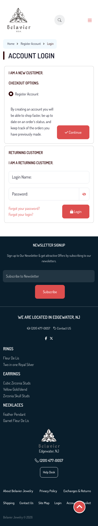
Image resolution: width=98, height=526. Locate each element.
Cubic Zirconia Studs (17, 383)
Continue (73, 132)
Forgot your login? (21, 214)
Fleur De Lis (11, 358)
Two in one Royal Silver (18, 364)
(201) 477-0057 (38, 328)
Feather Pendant (14, 414)
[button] (59, 20)
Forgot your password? (24, 208)
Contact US (62, 328)
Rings (8, 348)
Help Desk (49, 472)
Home (10, 44)
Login (76, 211)
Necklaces (13, 405)
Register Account (31, 44)
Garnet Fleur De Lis (16, 420)
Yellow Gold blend (15, 389)
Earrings (11, 373)
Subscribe (50, 292)
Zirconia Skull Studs (16, 396)
